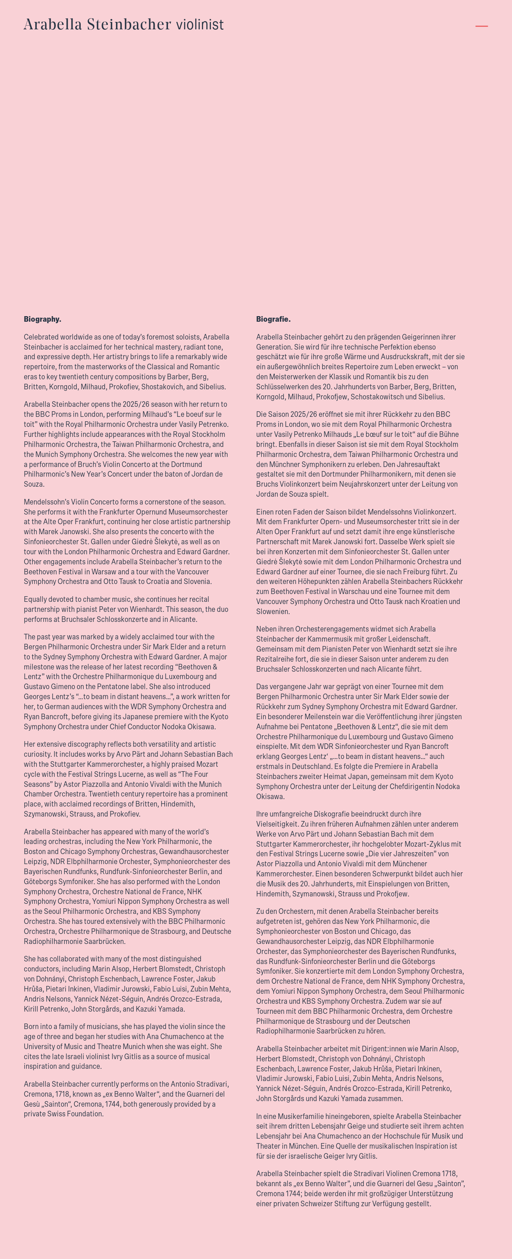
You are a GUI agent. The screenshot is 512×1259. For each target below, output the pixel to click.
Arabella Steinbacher (124, 25)
